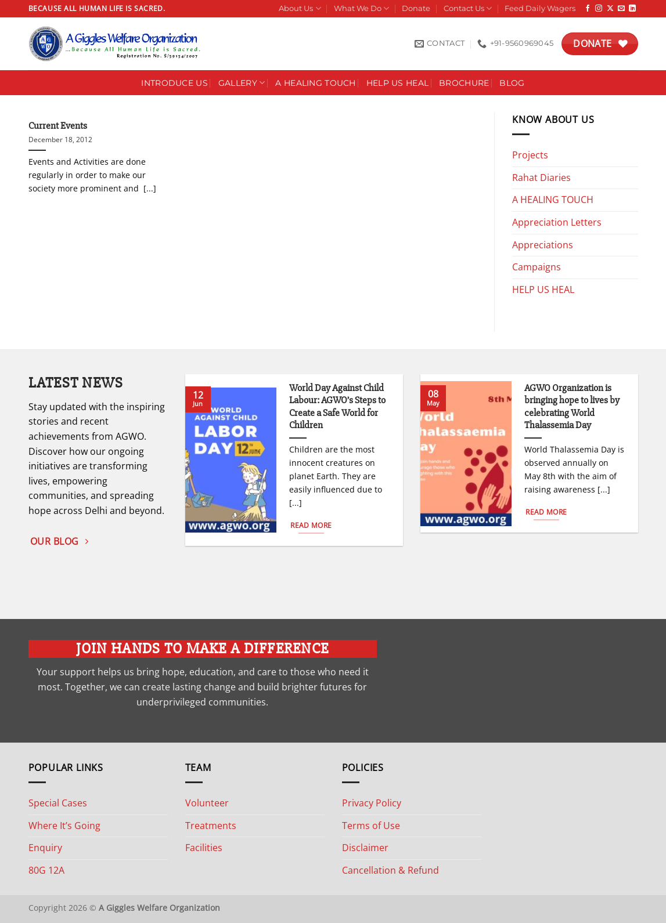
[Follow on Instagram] (598, 9)
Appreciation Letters (557, 222)
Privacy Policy (371, 803)
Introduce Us (174, 83)
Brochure (464, 83)
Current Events (57, 126)
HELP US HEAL (543, 289)
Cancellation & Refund (390, 870)
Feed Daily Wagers (540, 8)
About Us (300, 8)
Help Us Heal (397, 83)
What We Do (361, 8)
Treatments (210, 825)
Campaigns (536, 266)
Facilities (203, 847)
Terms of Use (371, 825)
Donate (416, 8)
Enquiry (45, 847)
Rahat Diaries (541, 177)
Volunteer (207, 803)
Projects (530, 155)
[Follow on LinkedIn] (632, 9)
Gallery (241, 82)
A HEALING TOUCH (315, 83)
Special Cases (57, 803)
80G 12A (46, 870)
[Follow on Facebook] (587, 9)
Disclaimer (365, 847)
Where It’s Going (64, 825)
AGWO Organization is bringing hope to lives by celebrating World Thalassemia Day (572, 407)
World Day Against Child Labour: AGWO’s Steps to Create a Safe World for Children (337, 407)
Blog (511, 83)
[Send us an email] (621, 9)
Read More (311, 525)
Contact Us (468, 8)
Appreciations (542, 244)
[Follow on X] (610, 9)
